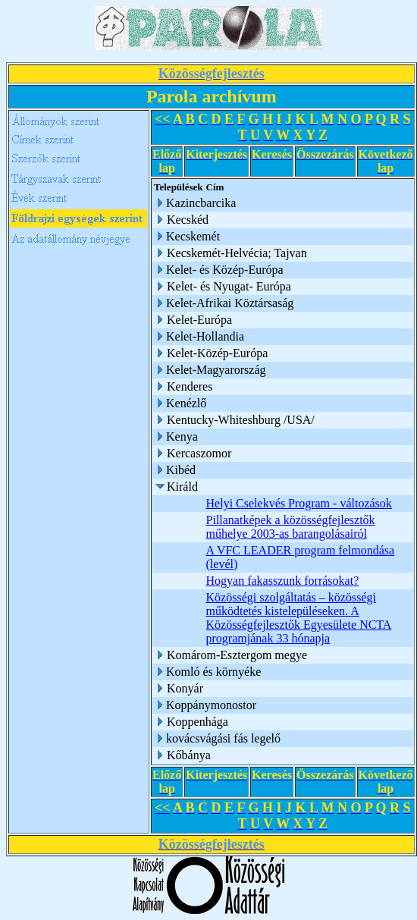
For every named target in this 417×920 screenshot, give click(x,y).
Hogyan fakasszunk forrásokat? (282, 580)
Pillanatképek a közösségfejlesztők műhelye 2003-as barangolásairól (290, 526)
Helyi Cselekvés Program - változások (299, 503)
